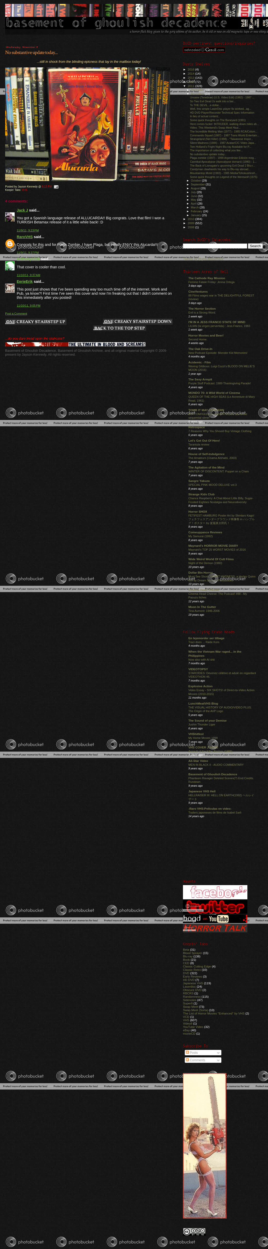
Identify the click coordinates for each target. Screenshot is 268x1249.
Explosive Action (200, 686)
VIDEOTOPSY (198, 669)
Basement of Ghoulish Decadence (212, 774)
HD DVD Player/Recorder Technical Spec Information (222, 112)
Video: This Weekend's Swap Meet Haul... (215, 127)
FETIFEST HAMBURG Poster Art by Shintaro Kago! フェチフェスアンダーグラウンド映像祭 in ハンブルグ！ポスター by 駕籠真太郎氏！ (221, 519)
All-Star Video (198, 760)
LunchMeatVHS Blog (203, 703)
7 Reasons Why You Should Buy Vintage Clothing (220, 431)
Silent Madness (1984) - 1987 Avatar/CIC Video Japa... (223, 142)
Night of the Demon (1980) (205, 563)
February (197, 211)
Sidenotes (189, 1000)
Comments (195, 1060)
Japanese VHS (193, 983)
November (198, 93)
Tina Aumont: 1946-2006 (204, 610)
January (196, 215)
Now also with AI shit (201, 659)
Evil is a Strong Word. (202, 312)
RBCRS (188, 993)
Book (186, 959)
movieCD (189, 1033)
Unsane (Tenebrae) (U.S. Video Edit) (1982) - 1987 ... (222, 97)
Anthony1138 (28, 259)
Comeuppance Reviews (205, 532)
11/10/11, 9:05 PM (28, 305)
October (196, 180)
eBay (186, 1030)
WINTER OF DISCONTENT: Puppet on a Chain (218, 471)
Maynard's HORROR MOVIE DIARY (213, 545)
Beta (186, 949)
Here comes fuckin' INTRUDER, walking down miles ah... (224, 124)
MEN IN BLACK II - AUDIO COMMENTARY (216, 764)
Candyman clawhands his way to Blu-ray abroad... (220, 169)
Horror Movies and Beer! (206, 335)
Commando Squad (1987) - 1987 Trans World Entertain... (224, 135)
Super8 (188, 1003)
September (198, 184)
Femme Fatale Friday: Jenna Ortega (211, 282)
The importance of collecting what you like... (216, 150)
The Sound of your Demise (207, 720)
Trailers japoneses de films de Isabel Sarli (214, 812)
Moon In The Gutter (202, 606)
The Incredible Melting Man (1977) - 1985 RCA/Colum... (223, 131)
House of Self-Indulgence (206, 454)
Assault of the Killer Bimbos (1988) (210, 751)
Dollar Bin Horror (200, 572)
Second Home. (197, 339)
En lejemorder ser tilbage (206, 638)
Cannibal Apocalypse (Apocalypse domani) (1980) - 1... (223, 161)
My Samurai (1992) (200, 536)
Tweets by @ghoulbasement (203, 259)
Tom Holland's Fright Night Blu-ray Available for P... (220, 146)
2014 (191, 73)
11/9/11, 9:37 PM (28, 252)
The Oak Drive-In (200, 348)
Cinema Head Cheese (203, 589)
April (194, 203)
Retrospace (196, 427)
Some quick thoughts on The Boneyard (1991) (218, 120)
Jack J (22, 210)
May (194, 199)
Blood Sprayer (192, 953)
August (196, 188)
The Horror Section (202, 308)
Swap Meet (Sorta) (195, 1010)
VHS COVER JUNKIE (203, 747)
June (194, 196)
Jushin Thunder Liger (201, 724)
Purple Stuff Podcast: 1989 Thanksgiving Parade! (219, 383)
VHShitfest (196, 734)
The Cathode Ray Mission (206, 278)
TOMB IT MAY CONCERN (206, 410)
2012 (191, 81)
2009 (191, 223)
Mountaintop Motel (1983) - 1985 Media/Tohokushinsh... (223, 173)
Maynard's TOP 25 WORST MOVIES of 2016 (217, 549)
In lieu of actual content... (205, 116)
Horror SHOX (197, 511)
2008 (191, 227)
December (198, 89)
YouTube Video (193, 1026)
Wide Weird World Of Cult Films (211, 559)
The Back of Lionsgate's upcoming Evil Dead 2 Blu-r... (222, 165)
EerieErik (25, 281)
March (195, 207)
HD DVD (189, 979)
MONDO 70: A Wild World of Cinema (214, 392)
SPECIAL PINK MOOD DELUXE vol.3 (212, 484)
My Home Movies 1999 (203, 737)
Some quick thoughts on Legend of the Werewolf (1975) (223, 176)
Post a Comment (16, 313)
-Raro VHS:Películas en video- (209, 808)
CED (186, 963)
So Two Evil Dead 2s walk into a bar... (213, 101)
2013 (191, 77)
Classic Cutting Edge (197, 966)
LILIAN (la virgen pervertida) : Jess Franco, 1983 (219, 325)
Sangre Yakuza (199, 480)
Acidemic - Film (199, 362)
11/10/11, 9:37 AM (28, 275)
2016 (191, 69)
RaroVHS (25, 237)
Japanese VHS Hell (202, 791)
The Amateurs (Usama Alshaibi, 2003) (212, 457)
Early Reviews (192, 976)
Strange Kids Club (201, 494)
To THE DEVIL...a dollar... (205, 105)
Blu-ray (187, 956)
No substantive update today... (31, 52)
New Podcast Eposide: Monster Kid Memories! (217, 352)
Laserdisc (189, 986)
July (194, 192)
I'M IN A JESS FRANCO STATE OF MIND (216, 322)
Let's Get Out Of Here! (204, 440)
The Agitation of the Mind (206, 467)
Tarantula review (198, 444)
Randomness (192, 996)
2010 (191, 219)
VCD (186, 1016)
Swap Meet (190, 1006)
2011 (191, 86)
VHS (24, 190)
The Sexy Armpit (200, 379)
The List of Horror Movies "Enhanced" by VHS (214, 1013)
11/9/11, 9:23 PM (28, 230)
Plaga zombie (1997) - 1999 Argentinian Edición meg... (223, 157)
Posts (192, 1053)
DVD (186, 973)
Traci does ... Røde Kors (203, 642)
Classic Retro (192, 969)
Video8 (187, 1023)
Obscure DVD (192, 990)
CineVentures (198, 291)
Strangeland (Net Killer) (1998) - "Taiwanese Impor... (221, 138)
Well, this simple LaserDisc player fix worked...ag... (220, 108)
